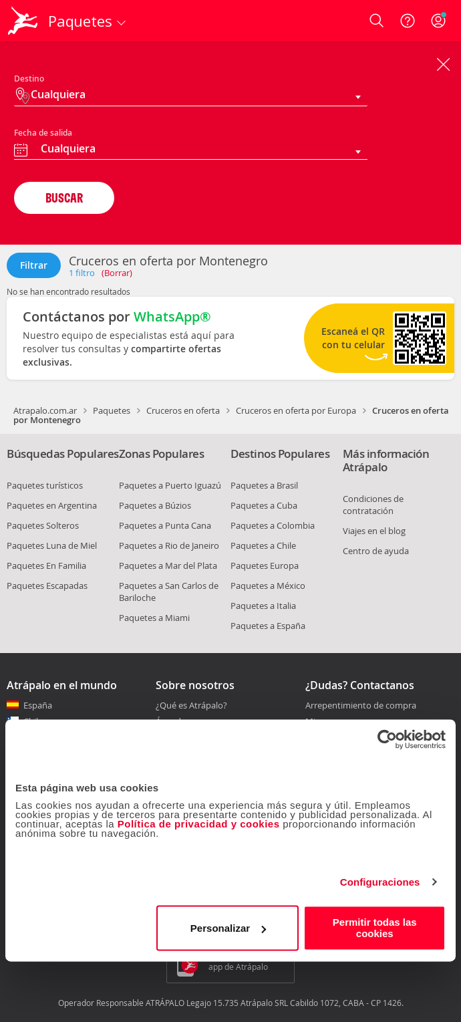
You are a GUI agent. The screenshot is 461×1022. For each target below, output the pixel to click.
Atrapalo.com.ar (45, 410)
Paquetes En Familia (46, 565)
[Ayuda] (408, 21)
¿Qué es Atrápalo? (191, 705)
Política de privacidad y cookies (199, 823)
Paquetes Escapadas (47, 586)
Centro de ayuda (376, 551)
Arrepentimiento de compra (360, 705)
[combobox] (190, 150)
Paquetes (111, 410)
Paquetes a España (267, 626)
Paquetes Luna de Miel (52, 545)
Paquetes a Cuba (263, 505)
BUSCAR (64, 197)
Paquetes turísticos (45, 485)
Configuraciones (380, 882)
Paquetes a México (267, 586)
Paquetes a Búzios (155, 505)
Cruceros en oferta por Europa (296, 410)
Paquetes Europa (264, 565)
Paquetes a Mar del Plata (168, 565)
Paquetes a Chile (263, 545)
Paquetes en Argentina (52, 505)
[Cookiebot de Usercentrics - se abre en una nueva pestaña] (387, 739)
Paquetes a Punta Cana (165, 525)
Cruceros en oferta (183, 410)
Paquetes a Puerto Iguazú (170, 485)
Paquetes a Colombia (272, 525)
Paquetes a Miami (154, 618)
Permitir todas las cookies (375, 927)
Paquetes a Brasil (264, 485)
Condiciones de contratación (373, 505)
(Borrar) (117, 273)
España (37, 705)
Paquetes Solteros (43, 525)
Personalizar (228, 928)
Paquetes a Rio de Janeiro (169, 545)
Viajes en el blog (374, 531)
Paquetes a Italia (263, 606)
